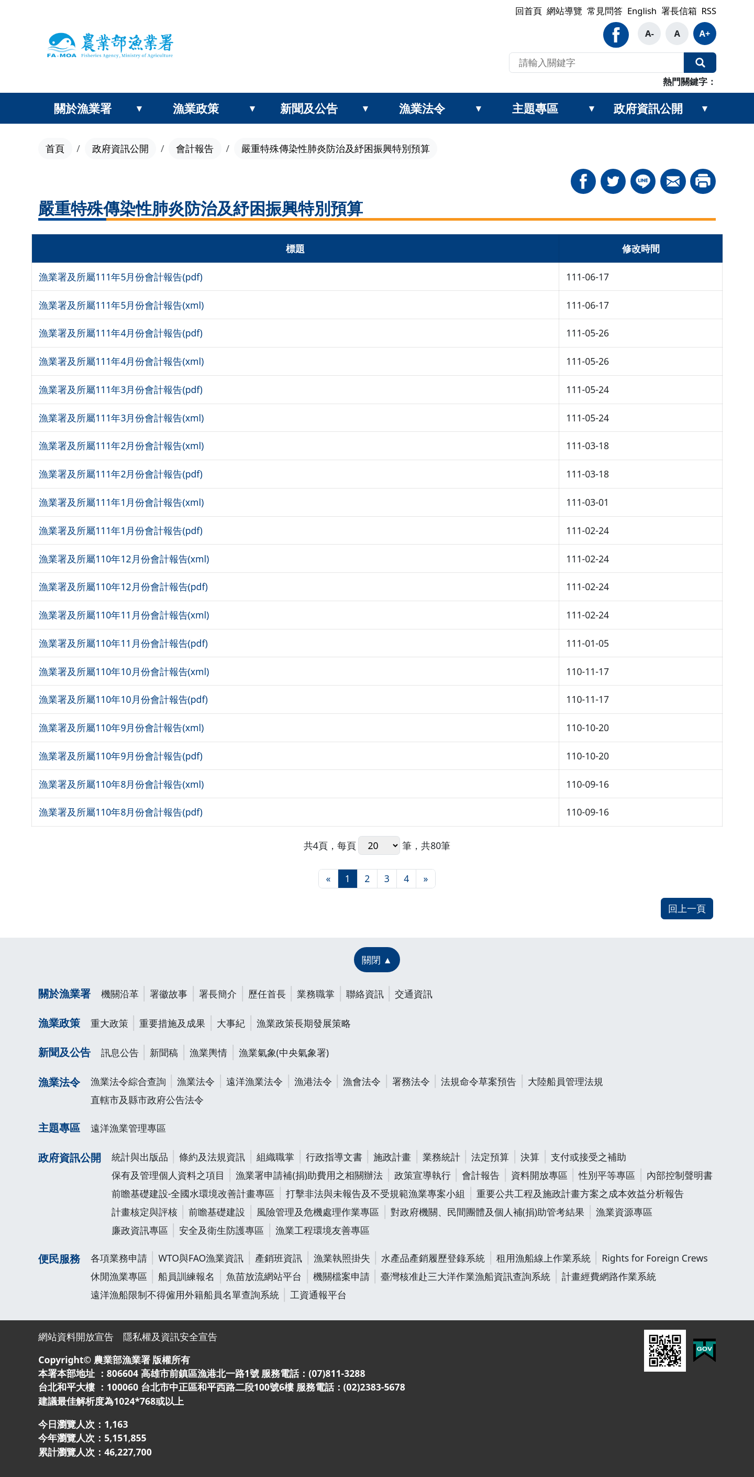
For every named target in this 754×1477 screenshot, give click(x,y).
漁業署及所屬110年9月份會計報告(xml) (121, 727)
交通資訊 (414, 993)
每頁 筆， (379, 845)
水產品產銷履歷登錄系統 (433, 1258)
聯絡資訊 (365, 993)
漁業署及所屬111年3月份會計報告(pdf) (121, 389)
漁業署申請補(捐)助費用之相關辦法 (309, 1175)
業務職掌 (316, 993)
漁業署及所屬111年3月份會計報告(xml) (121, 417)
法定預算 (490, 1156)
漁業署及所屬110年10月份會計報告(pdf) (123, 699)
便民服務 (59, 1259)
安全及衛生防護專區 (221, 1230)
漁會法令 (362, 1081)
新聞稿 (164, 1052)
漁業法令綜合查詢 (128, 1081)
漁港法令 (313, 1081)
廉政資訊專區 (140, 1230)
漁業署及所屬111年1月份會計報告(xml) (121, 502)
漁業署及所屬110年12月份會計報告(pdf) (123, 586)
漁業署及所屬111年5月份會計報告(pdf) (121, 276)
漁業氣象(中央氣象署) (284, 1052)
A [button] (677, 33)
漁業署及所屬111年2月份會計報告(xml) (121, 445)
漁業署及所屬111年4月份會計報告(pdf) (121, 333)
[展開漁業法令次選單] (478, 108)
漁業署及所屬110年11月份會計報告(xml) (124, 615)
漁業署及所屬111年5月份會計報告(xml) (121, 305)
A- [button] (649, 33)
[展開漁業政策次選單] (252, 108)
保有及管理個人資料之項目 (168, 1175)
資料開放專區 (539, 1175)
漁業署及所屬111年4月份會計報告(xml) (121, 361)
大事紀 (231, 1023)
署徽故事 (168, 993)
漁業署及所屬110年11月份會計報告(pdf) (123, 643)
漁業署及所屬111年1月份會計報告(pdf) (121, 530)
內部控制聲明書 (680, 1175)
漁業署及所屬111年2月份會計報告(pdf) (121, 474)
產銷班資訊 (278, 1258)
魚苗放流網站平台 (264, 1276)
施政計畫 (392, 1156)
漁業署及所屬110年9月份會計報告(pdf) (121, 756)
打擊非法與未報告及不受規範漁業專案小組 (375, 1193)
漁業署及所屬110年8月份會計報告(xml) (121, 784)
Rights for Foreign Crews (654, 1258)
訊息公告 (120, 1052)
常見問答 (605, 11)
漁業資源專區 (624, 1212)
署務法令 (411, 1081)
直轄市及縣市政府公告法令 (147, 1099)
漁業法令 (422, 108)
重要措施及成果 (172, 1023)
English (642, 11)
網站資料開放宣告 (76, 1336)
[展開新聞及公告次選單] (365, 108)
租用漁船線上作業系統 (543, 1258)
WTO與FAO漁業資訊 (200, 1258)
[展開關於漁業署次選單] (139, 108)
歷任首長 (267, 993)
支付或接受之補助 (588, 1156)
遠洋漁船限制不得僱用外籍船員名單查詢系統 (185, 1294)
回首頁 (528, 11)
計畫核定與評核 (145, 1212)
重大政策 (109, 1023)
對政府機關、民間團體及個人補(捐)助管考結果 (488, 1212)
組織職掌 (275, 1156)
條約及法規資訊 (212, 1156)
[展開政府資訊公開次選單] (704, 108)
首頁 (55, 148)
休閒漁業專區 (119, 1276)
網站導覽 (564, 11)
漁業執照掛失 (342, 1258)
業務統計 (441, 1156)
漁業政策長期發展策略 (304, 1023)
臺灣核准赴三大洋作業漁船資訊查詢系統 (465, 1276)
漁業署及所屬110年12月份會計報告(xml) (124, 558)
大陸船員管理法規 (565, 1081)
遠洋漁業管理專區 (128, 1128)
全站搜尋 (700, 62)
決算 (529, 1156)
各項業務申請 (119, 1258)
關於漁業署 (83, 108)
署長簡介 (218, 993)
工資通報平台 (318, 1294)
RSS (709, 11)
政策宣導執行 (422, 1175)
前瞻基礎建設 (216, 1212)
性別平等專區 (607, 1175)
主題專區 (535, 108)
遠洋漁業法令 (254, 1081)
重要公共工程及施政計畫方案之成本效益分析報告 (580, 1193)
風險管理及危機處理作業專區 (318, 1212)
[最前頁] (328, 878)
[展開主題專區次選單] (591, 108)
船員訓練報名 (186, 1276)
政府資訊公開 (648, 108)
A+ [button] (705, 33)
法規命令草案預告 (478, 1081)
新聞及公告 (309, 108)
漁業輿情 (208, 1052)
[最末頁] (425, 878)
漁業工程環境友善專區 (322, 1230)
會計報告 (195, 148)
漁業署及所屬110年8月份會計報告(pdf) (121, 812)
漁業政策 (196, 108)
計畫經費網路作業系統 (609, 1276)
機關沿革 (120, 993)
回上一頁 (687, 908)
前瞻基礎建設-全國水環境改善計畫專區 (193, 1193)
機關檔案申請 (341, 1276)
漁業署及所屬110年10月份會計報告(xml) (124, 671)
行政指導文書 (334, 1156)
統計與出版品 (140, 1156)
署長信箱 (679, 11)
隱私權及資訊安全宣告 (170, 1336)
